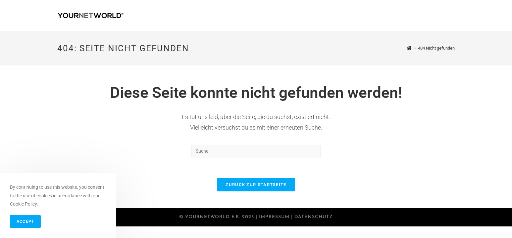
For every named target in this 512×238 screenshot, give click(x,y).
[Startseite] (409, 48)
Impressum (274, 217)
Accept (25, 221)
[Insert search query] (256, 151)
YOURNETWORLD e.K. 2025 (219, 217)
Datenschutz (313, 217)
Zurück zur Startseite (256, 184)
